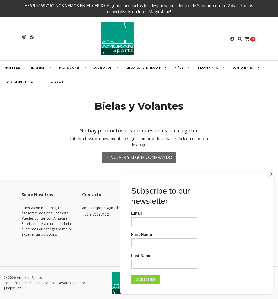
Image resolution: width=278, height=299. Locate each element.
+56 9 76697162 (95, 214)
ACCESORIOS (103, 67)
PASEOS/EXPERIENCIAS (19, 82)
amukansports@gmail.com (104, 207)
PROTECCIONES (69, 67)
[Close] (271, 174)
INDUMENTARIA (208, 67)
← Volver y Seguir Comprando (139, 157)
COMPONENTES (242, 67)
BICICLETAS (37, 67)
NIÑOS (179, 67)
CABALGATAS (57, 82)
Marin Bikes (13, 67)
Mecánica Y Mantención (143, 67)
